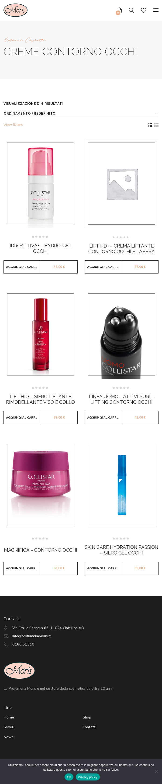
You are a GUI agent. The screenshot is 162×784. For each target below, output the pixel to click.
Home (8, 717)
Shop (87, 717)
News (8, 737)
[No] (156, 771)
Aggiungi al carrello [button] (23, 267)
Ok (69, 777)
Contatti (89, 727)
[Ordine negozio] (79, 113)
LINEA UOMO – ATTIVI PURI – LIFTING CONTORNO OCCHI (121, 399)
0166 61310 (23, 644)
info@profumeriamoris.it (31, 636)
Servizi (8, 727)
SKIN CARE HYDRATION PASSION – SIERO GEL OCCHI (121, 550)
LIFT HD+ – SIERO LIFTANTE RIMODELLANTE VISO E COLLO (40, 399)
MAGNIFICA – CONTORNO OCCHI (40, 550)
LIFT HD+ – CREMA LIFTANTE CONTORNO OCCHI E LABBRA (121, 248)
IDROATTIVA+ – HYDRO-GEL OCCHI (40, 248)
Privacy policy (87, 777)
